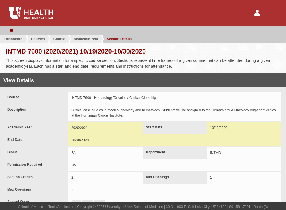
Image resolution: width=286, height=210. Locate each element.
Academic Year (86, 39)
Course (59, 39)
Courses (38, 39)
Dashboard (13, 39)
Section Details (119, 39)
